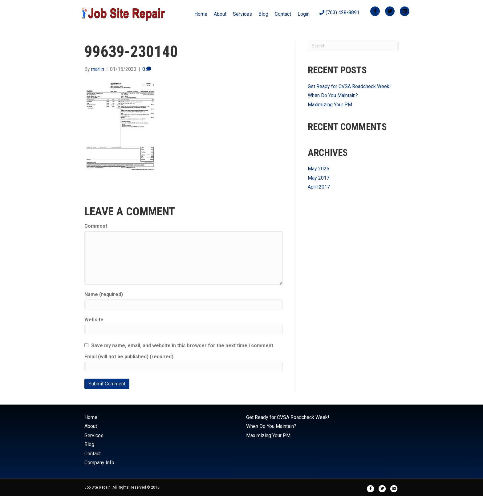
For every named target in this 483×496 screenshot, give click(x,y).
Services (242, 14)
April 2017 (319, 187)
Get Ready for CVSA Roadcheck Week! (349, 86)
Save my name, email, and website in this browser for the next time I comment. (182, 345)
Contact (283, 14)
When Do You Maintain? (333, 95)
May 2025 (318, 169)
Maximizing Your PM (330, 105)
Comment (95, 226)
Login (304, 14)
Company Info (99, 463)
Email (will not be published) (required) (128, 357)
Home (200, 14)
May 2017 (318, 178)
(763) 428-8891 (339, 12)
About (220, 14)
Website (94, 320)
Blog (263, 14)
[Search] (353, 46)
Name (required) (103, 294)
